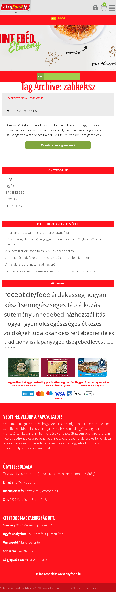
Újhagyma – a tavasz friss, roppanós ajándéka (37, 232)
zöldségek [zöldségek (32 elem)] (17, 333)
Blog (8, 179)
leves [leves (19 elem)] (97, 341)
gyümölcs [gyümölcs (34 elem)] (37, 324)
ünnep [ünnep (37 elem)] (41, 314)
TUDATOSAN (13, 206)
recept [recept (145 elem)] (14, 294)
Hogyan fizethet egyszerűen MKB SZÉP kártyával (58, 384)
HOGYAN (16, 111)
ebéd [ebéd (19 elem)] (84, 341)
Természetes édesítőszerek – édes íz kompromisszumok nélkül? (50, 271)
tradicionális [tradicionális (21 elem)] (18, 341)
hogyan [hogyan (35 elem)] (14, 324)
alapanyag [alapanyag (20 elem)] (46, 341)
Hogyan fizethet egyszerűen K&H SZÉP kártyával (92, 384)
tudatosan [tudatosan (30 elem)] (44, 333)
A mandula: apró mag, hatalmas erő (30, 264)
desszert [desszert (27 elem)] (69, 333)
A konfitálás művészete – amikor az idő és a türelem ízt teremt (48, 257)
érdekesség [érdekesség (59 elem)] (68, 294)
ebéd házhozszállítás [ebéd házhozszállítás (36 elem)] (77, 314)
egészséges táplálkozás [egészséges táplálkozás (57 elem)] (67, 305)
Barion (58, 398)
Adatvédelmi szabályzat (21, 588)
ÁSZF (35, 588)
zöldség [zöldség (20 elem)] (68, 341)
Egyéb (9, 186)
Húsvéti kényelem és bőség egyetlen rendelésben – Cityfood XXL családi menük (55, 241)
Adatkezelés (5, 588)
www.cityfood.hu (69, 574)
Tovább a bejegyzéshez (58, 145)
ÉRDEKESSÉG (14, 192)
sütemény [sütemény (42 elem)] (18, 314)
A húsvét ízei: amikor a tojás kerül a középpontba (39, 251)
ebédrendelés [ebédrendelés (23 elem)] (97, 333)
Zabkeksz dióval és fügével (26, 98)
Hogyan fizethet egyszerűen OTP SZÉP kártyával (24, 384)
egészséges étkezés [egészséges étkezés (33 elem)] (76, 324)
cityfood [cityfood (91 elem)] (38, 294)
